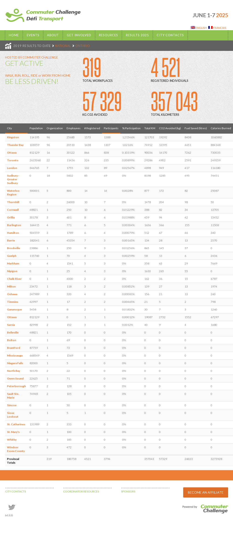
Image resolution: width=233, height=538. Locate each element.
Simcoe (12, 405)
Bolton (11, 340)
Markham (13, 263)
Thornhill (13, 202)
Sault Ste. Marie (13, 395)
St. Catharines (16, 424)
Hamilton (13, 232)
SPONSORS (128, 491)
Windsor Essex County (16, 449)
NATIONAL (63, 46)
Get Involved (79, 35)
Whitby (12, 439)
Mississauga (15, 355)
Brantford (13, 348)
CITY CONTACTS (15, 491)
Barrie (11, 240)
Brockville (13, 248)
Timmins (12, 302)
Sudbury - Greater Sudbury (13, 179)
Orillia (11, 217)
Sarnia (11, 325)
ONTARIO (82, 46)
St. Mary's (13, 432)
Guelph (11, 255)
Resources (108, 35)
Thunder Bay (15, 145)
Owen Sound (15, 378)
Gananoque (14, 309)
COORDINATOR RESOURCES (81, 491)
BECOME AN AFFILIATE (205, 492)
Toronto (12, 160)
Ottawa (12, 152)
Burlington (14, 225)
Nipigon (12, 271)
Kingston (13, 137)
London (12, 168)
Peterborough (16, 386)
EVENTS (33, 35)
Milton (11, 286)
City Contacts (170, 35)
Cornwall (13, 209)
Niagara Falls (15, 363)
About (53, 35)
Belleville (13, 332)
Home (14, 35)
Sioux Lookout (12, 414)
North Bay (13, 371)
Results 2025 (137, 35)
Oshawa (12, 294)
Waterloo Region (13, 192)
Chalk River (14, 279)
